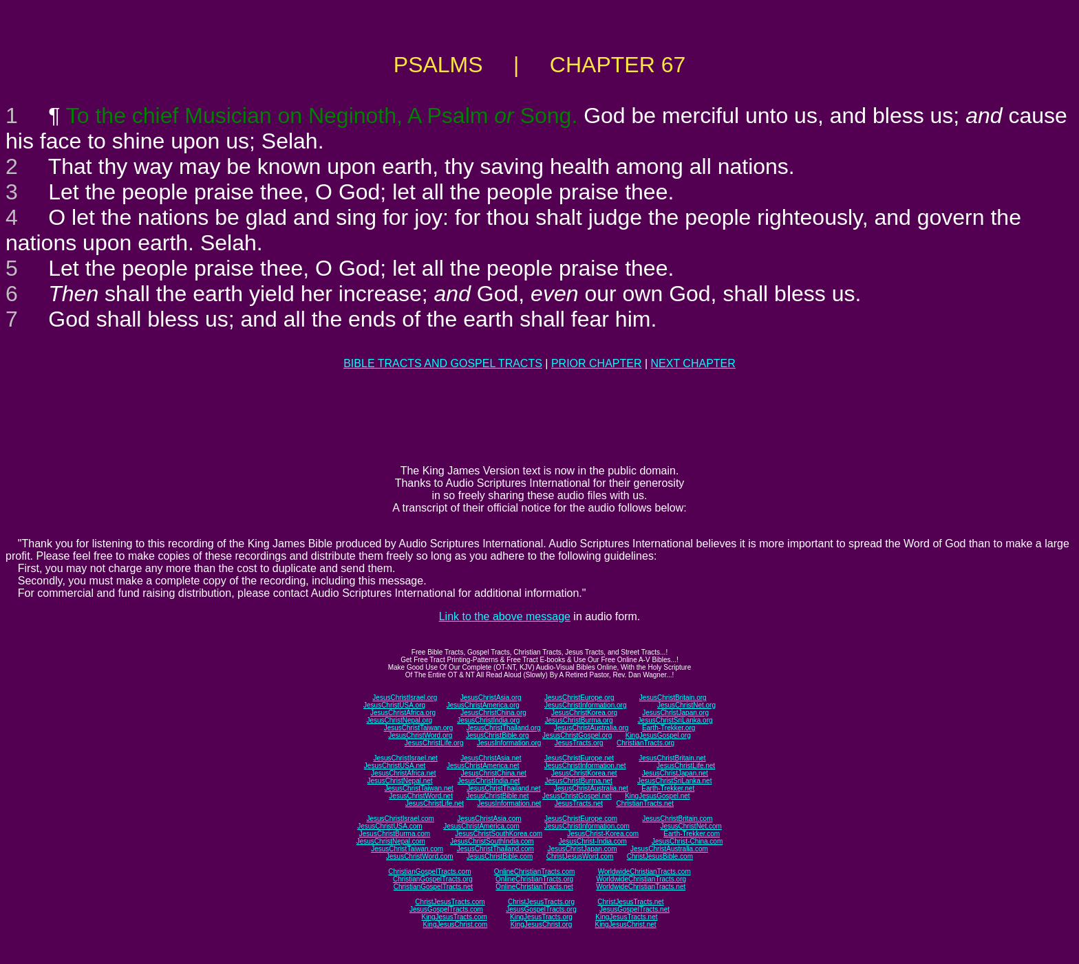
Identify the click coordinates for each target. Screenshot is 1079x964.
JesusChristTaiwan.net (419, 788)
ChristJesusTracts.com (449, 902)
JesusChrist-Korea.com (603, 833)
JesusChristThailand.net (503, 788)
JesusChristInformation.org (585, 705)
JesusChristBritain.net (672, 758)
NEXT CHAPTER (693, 363)
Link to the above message (504, 616)
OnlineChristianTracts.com (534, 871)
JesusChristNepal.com (390, 841)
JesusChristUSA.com (389, 826)
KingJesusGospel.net (657, 796)
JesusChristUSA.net (394, 765)
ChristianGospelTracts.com (429, 871)
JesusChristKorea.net (584, 773)
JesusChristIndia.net (489, 781)
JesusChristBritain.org (673, 697)
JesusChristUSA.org (394, 705)
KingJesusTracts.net (626, 917)
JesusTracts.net (579, 803)
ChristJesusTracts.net (630, 902)
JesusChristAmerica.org (483, 705)
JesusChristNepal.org (399, 720)
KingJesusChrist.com (455, 924)
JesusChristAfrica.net (403, 773)
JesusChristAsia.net (490, 758)
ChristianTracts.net (645, 803)
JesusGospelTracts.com (446, 909)
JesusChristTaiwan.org (418, 728)
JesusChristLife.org (434, 743)
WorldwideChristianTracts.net (640, 886)
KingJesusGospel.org (658, 735)
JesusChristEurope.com (580, 818)
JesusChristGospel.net (577, 796)
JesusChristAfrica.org (403, 712)
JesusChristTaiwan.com (407, 849)
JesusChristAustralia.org (591, 728)
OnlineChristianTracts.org (534, 879)
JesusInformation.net (509, 803)
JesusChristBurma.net (578, 781)
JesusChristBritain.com (677, 818)
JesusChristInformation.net (585, 765)
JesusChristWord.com (419, 856)
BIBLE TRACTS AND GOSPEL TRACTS (442, 363)
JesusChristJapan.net (675, 773)
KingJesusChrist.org (541, 924)
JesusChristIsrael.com (400, 818)
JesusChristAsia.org (491, 697)
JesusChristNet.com (690, 826)
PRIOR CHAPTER (596, 363)
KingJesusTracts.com (454, 917)
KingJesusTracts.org (541, 917)
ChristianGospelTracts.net (433, 886)
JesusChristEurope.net (579, 758)
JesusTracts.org (579, 743)
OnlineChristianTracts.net (534, 886)
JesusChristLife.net (685, 765)
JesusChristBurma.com (394, 833)
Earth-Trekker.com (691, 833)
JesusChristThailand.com (495, 849)
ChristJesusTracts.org (541, 902)
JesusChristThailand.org (504, 728)
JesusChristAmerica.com (481, 826)
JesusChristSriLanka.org (675, 720)
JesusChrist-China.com (687, 841)
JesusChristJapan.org (675, 712)
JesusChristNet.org (686, 705)
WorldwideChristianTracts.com (644, 871)
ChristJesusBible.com (660, 856)
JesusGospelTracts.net (634, 909)
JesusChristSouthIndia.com (492, 841)
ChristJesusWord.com (580, 856)
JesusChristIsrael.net (405, 758)
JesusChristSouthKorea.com (498, 833)
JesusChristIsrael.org (404, 697)
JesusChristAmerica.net (483, 765)
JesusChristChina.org (493, 712)
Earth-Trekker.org (668, 728)
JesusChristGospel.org (577, 735)
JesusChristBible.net (497, 796)
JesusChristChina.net (493, 773)
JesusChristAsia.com (489, 818)
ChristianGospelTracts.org (433, 879)
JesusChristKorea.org (584, 712)
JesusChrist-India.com (593, 841)
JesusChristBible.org (497, 735)
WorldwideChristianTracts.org (641, 879)
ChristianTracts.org (645, 743)
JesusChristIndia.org (488, 720)
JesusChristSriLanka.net (674, 781)
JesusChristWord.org (420, 735)
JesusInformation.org (509, 743)
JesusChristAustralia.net (591, 788)
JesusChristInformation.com (587, 826)
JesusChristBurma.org (579, 720)
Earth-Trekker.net (667, 788)
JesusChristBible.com (500, 856)
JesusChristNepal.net (400, 781)
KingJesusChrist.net (625, 924)
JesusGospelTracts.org (541, 909)
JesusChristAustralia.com (669, 849)
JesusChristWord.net (421, 796)
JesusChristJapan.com (582, 849)
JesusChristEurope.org (579, 697)
